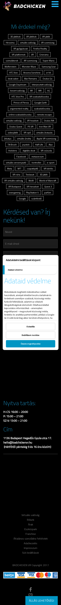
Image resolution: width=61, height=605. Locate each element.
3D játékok (15, 36)
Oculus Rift (49, 120)
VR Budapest (14, 186)
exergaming (14, 192)
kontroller (36, 162)
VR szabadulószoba (39, 96)
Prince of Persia (21, 102)
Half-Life (39, 144)
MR (40, 90)
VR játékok (31, 36)
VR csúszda (46, 150)
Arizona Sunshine (32, 72)
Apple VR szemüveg (46, 138)
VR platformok (19, 54)
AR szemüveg (30, 60)
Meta (9, 168)
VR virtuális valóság (13, 180)
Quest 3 (48, 186)
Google (22, 198)
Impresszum (30, 548)
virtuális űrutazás (44, 132)
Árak (30, 524)
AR (31, 90)
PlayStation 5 (32, 192)
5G (48, 90)
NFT (19, 168)
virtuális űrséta (24, 138)
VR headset (32, 120)
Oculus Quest (15, 126)
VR (32, 54)
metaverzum (38, 156)
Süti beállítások (30, 553)
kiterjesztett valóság (42, 84)
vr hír (48, 72)
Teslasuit (30, 174)
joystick (26, 144)
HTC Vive (13, 72)
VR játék (46, 36)
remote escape (44, 114)
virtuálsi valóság (13, 120)
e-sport (50, 162)
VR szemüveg (47, 42)
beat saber (13, 78)
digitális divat (29, 150)
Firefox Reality (40, 48)
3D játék (44, 174)
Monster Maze (29, 66)
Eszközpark (30, 529)
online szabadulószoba (20, 114)
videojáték (13, 132)
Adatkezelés (30, 543)
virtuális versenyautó (16, 162)
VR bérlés (48, 168)
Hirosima (10, 42)
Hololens (12, 150)
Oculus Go (47, 78)
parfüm (47, 192)
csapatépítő (32, 168)
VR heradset (33, 186)
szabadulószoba (42, 108)
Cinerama (43, 54)
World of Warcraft (47, 180)
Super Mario (48, 60)
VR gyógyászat (20, 48)
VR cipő (27, 132)
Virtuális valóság (30, 515)
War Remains (30, 78)
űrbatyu (7, 138)
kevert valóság (17, 90)
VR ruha (16, 174)
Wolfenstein (10, 66)
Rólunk (30, 520)
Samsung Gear (49, 66)
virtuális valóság (27, 42)
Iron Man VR (45, 126)
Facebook (21, 156)
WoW (31, 180)
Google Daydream (17, 84)
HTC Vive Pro (18, 96)
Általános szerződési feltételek (31, 538)
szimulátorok (12, 60)
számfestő (36, 198)
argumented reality (19, 108)
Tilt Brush (12, 144)
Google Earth (40, 102)
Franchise (30, 534)
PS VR (31, 126)
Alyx (51, 144)
